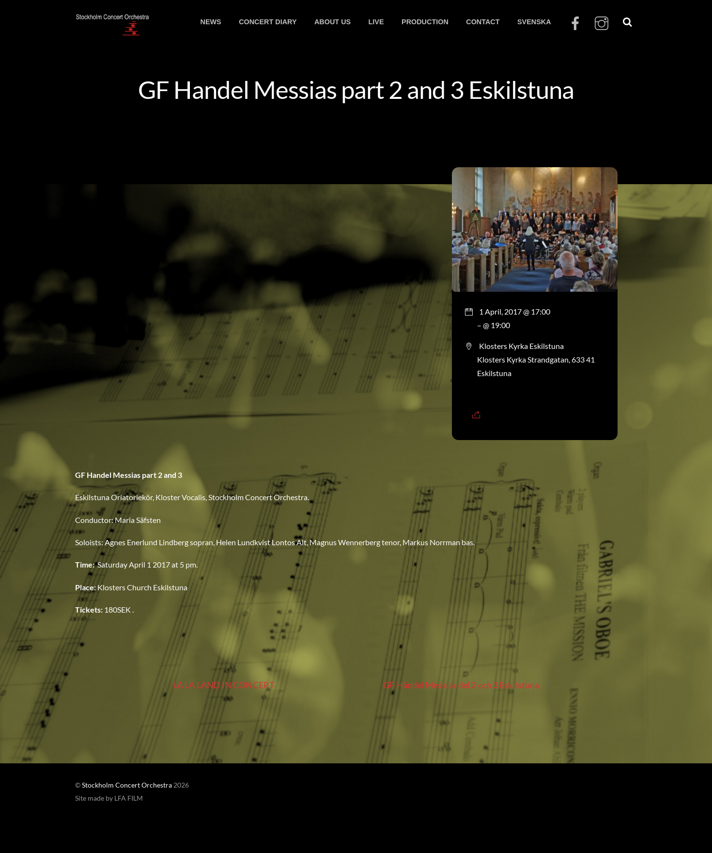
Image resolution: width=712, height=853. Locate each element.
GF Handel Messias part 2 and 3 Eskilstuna (356, 89)
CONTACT (482, 22)
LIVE (376, 22)
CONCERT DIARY (267, 22)
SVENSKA (534, 22)
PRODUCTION (425, 22)
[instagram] (601, 23)
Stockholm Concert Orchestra (127, 785)
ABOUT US (332, 22)
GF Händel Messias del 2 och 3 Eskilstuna (468, 685)
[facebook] (575, 23)
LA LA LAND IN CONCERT (217, 685)
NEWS (210, 22)
